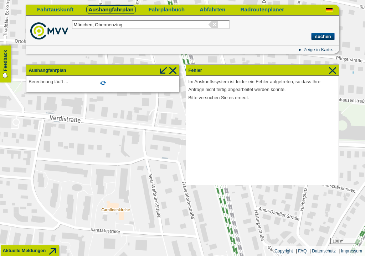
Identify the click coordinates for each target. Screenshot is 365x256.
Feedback (5, 60)
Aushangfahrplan (110, 9)
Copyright (283, 251)
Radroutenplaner (262, 9)
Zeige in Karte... (320, 49)
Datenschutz (324, 251)
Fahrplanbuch (166, 9)
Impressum (351, 251)
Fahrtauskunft (55, 9)
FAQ (302, 251)
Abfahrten (213, 9)
